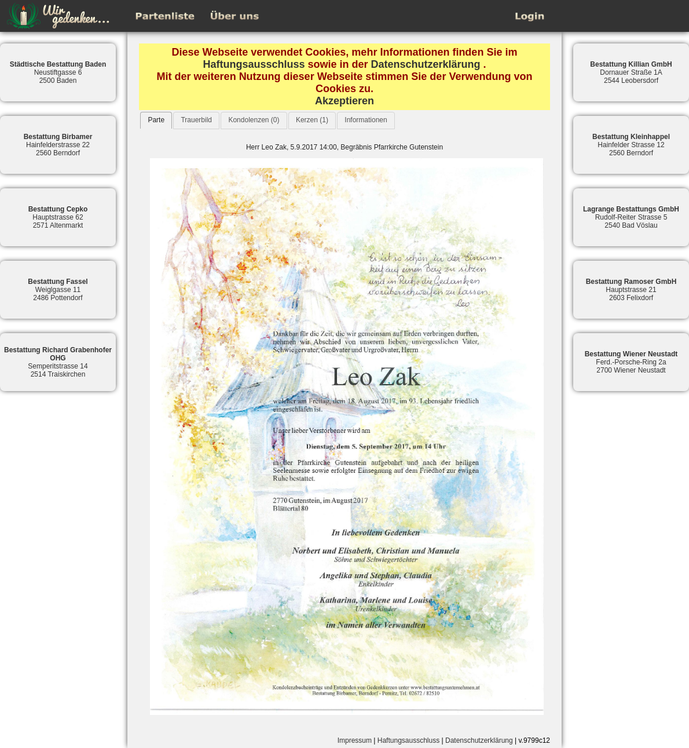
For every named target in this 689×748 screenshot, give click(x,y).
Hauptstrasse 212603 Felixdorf (631, 290)
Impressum (355, 740)
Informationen (366, 120)
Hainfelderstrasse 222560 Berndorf (58, 145)
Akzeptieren (344, 101)
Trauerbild (196, 120)
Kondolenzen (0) (253, 120)
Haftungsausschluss (254, 64)
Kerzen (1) (312, 120)
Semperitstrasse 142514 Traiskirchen (58, 362)
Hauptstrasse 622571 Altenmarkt (58, 217)
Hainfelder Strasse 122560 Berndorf (631, 145)
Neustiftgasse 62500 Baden (58, 72)
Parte (156, 120)
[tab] (156, 120)
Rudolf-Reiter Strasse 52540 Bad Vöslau (631, 217)
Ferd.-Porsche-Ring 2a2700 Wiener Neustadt (631, 362)
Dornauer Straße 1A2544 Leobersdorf (631, 72)
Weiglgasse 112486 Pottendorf (57, 290)
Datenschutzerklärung (426, 64)
